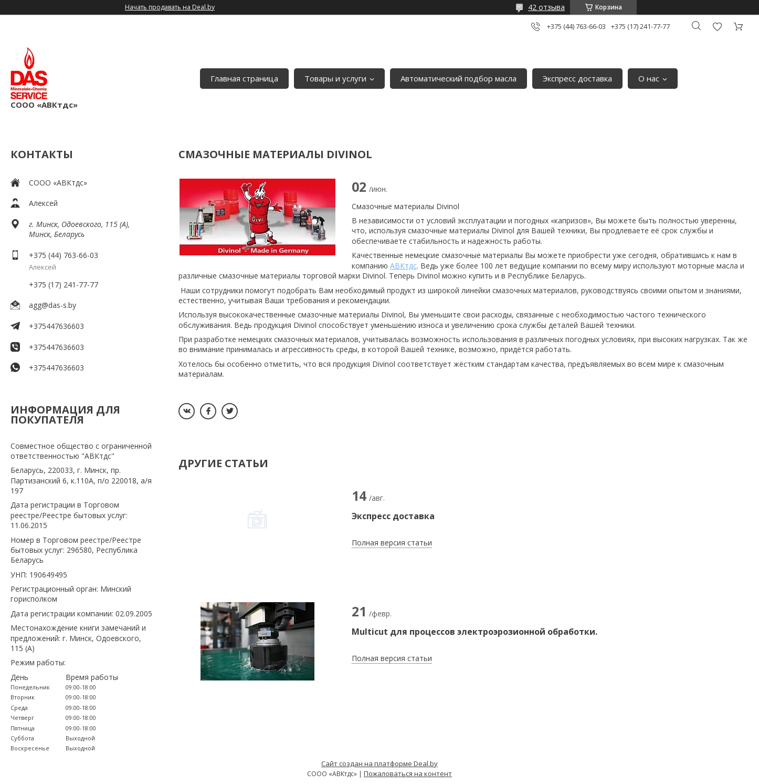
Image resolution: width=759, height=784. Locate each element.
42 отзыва (546, 7)
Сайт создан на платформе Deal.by (379, 763)
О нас (648, 78)
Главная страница (244, 78)
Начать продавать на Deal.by (170, 7)
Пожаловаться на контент (408, 773)
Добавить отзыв (717, 26)
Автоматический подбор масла (458, 78)
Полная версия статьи (392, 543)
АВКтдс (403, 266)
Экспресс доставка (577, 78)
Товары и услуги (335, 78)
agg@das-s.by (52, 305)
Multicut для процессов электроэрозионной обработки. (474, 631)
